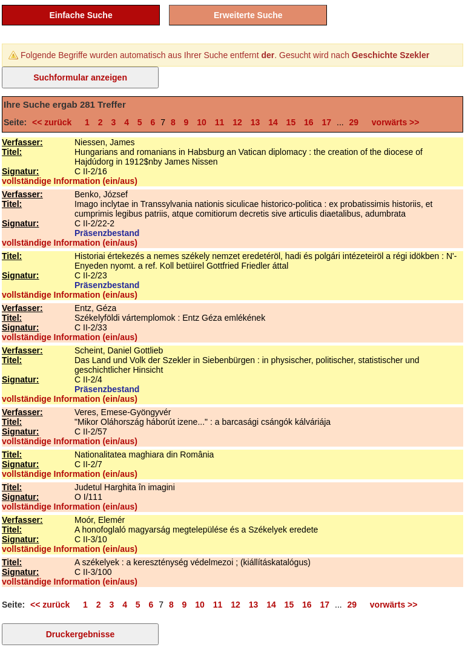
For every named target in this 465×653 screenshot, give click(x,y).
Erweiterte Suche (248, 15)
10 (201, 122)
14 (273, 122)
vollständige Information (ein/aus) (69, 181)
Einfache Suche (80, 15)
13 (255, 122)
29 (354, 122)
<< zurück (54, 122)
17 (327, 122)
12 (237, 122)
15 (291, 122)
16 (309, 122)
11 (220, 122)
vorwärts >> (393, 122)
